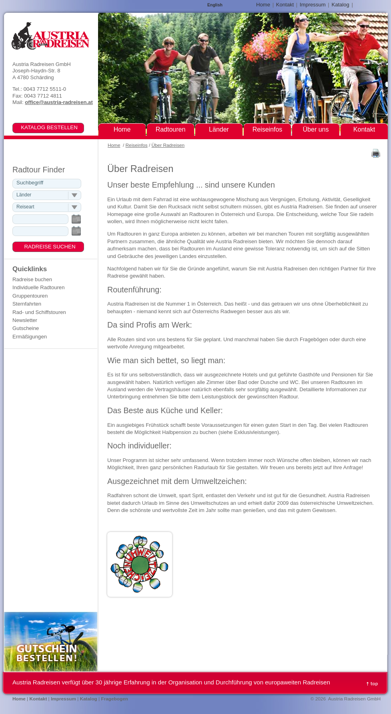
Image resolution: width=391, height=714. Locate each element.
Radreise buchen (32, 279)
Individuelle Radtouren (38, 287)
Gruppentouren (30, 296)
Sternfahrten (26, 304)
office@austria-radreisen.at (58, 102)
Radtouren (171, 129)
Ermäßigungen (29, 337)
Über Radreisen (168, 145)
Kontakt (285, 5)
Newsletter (24, 320)
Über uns (316, 129)
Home (114, 145)
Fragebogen (114, 699)
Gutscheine (25, 328)
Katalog (340, 5)
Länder (219, 129)
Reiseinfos (137, 145)
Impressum (313, 5)
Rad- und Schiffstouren (39, 312)
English (215, 5)
